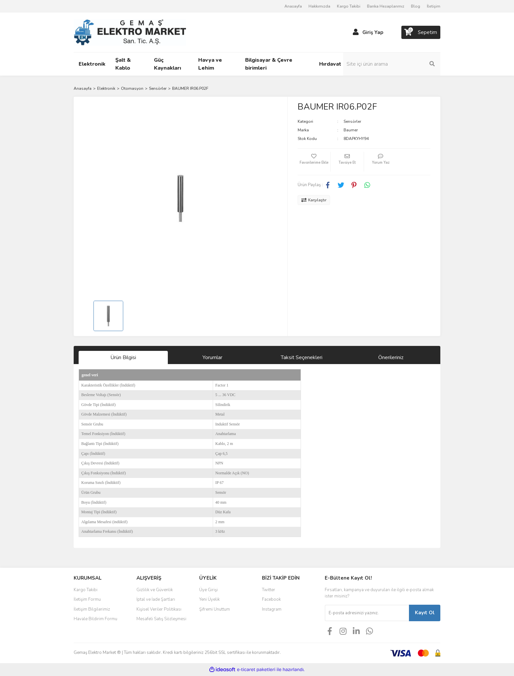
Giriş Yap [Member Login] (372, 32)
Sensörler (352, 121)
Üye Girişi (208, 590)
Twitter (268, 590)
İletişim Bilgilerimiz (92, 609)
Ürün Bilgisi (123, 357)
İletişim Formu (87, 599)
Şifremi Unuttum (214, 609)
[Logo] (130, 32)
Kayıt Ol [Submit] (425, 612)
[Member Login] (356, 32)
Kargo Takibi (348, 6)
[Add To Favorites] (314, 162)
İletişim (433, 6)
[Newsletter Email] (367, 613)
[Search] (395, 64)
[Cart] (420, 32)
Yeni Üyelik (209, 599)
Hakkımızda (319, 6)
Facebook (271, 599)
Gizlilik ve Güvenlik (154, 590)
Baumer (351, 130)
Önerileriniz (390, 357)
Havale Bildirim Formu (95, 619)
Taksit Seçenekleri (301, 357)
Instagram (271, 609)
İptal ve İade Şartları (155, 599)
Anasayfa (293, 6)
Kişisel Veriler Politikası (158, 609)
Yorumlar (212, 357)
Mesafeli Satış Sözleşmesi (161, 619)
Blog (415, 6)
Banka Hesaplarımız (385, 6)
